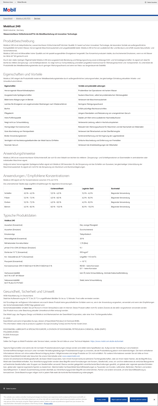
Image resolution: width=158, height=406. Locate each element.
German (37, 18)
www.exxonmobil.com (71, 356)
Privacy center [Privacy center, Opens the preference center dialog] (101, 400)
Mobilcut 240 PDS (23, 18)
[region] (79, 400)
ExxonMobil (7, 18)
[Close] (154, 399)
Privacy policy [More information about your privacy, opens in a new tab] (48, 404)
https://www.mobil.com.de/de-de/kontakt (106, 341)
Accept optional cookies (138, 400)
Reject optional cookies (119, 400)
